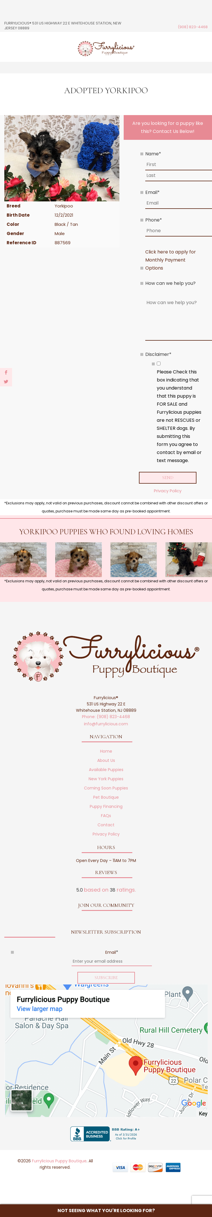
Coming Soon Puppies (106, 788)
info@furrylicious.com (106, 724)
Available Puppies (106, 770)
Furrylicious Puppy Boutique (59, 1161)
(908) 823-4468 (193, 27)
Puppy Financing (106, 807)
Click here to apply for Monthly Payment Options (170, 260)
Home (106, 751)
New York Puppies (106, 779)
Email (152, 192)
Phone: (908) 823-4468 (106, 717)
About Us (106, 761)
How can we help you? (170, 283)
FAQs (106, 816)
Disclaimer (158, 354)
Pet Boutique (106, 797)
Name (153, 153)
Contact (106, 825)
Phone (153, 220)
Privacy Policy (168, 491)
